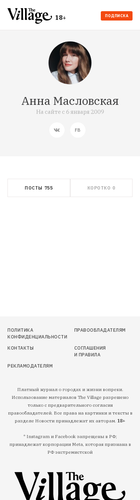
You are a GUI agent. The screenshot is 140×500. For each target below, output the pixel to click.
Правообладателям (90, 330)
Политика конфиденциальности (25, 333)
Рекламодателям (25, 366)
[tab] (38, 188)
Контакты (20, 348)
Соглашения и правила (90, 351)
